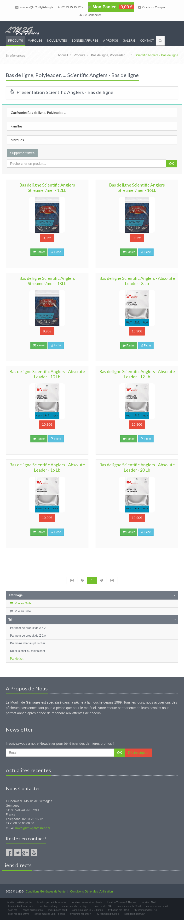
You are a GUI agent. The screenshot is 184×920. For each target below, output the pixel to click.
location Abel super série (21, 906)
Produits (15, 40)
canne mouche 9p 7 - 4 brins (87, 910)
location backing (48, 906)
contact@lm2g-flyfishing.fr (34, 7)
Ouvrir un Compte (151, 7)
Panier (39, 252)
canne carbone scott (157, 906)
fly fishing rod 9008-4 (108, 914)
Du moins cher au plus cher (27, 643)
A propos (110, 40)
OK (171, 163)
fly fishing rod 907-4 (118, 910)
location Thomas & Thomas (121, 902)
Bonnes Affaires (85, 40)
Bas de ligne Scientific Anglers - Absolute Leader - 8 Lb (137, 280)
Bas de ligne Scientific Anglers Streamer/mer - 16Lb (137, 187)
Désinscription (138, 753)
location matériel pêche (19, 902)
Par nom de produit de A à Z (28, 628)
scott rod (12, 910)
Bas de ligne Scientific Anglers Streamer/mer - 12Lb (47, 187)
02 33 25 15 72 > (70, 7)
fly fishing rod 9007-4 (146, 910)
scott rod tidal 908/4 (134, 914)
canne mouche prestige (74, 906)
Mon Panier (111, 7)
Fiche (56, 252)
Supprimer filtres (22, 153)
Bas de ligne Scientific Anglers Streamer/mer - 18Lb (47, 280)
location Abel (148, 902)
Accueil (63, 55)
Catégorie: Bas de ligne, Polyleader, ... (38, 112)
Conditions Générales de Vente (45, 891)
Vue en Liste (20, 611)
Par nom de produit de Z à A (28, 635)
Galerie (129, 40)
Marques (35, 40)
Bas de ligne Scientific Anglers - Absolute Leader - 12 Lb (137, 374)
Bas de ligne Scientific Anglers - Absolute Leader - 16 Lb (47, 467)
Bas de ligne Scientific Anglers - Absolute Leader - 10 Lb (47, 374)
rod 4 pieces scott (57, 910)
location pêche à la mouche (51, 902)
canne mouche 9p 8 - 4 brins (49, 914)
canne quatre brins (33, 910)
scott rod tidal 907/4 (18, 914)
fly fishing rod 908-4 (80, 914)
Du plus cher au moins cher (27, 651)
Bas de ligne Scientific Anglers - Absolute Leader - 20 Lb (137, 467)
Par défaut (16, 658)
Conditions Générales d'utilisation (91, 891)
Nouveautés (57, 40)
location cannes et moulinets (87, 902)
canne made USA (102, 906)
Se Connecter (90, 15)
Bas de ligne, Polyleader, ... (110, 55)
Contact (147, 40)
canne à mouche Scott (129, 906)
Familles (17, 126)
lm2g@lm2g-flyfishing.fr (32, 828)
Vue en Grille (20, 603)
